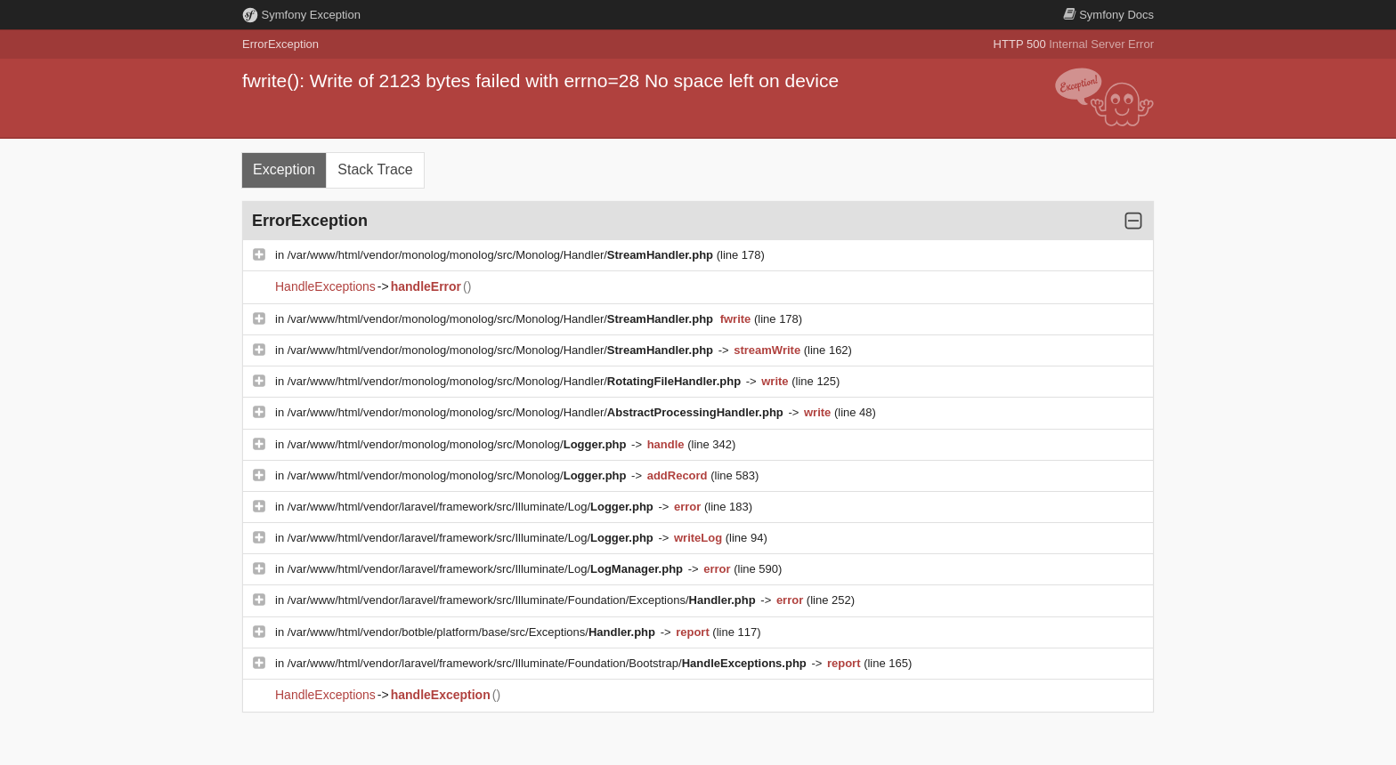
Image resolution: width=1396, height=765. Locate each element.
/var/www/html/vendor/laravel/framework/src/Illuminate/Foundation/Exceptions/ (523, 600)
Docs (1108, 14)
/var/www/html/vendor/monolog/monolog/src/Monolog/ (458, 444)
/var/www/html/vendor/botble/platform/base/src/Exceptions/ (473, 632)
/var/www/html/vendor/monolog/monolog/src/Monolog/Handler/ (502, 255)
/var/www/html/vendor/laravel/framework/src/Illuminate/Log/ (472, 506)
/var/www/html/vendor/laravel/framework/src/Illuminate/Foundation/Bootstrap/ (549, 663)
